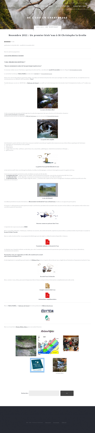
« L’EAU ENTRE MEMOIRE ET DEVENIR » (14, 114)
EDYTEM (36, 74)
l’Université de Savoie (52, 116)
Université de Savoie (46, 74)
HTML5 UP (64, 422)
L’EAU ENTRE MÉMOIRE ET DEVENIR (14, 55)
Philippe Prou (35, 260)
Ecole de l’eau (79, 6)
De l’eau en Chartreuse (47, 17)
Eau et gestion (62, 6)
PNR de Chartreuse (31, 116)
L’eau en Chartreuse (29, 6)
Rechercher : (25, 393)
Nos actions (47, 6)
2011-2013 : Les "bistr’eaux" (47, 27)
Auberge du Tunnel (24, 306)
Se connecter (56, 422)
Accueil (12, 6)
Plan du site (48, 422)
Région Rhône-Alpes (21, 327)
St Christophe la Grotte (76, 70)
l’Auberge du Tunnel (33, 83)
